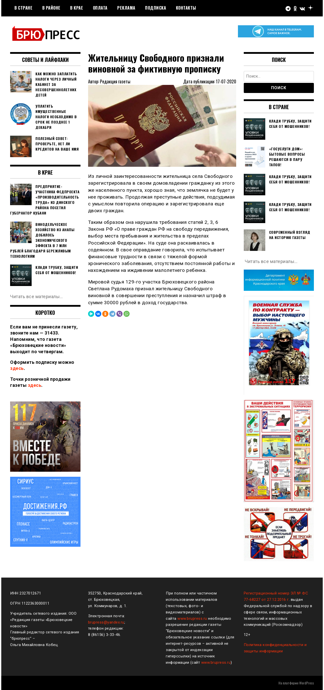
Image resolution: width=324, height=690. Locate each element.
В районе (51, 8)
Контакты (186, 8)
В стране (23, 8)
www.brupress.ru (192, 618)
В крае (76, 8)
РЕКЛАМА (126, 8)
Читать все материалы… (36, 296)
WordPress (306, 682)
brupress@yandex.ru (106, 622)
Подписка (155, 8)
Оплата (100, 8)
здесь (17, 368)
